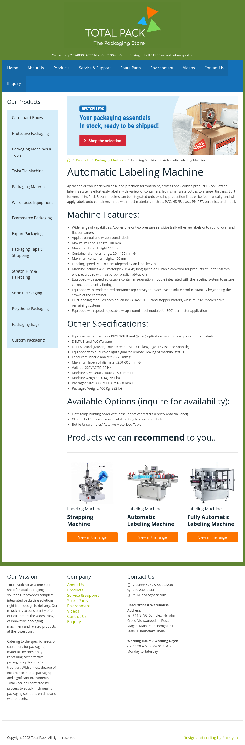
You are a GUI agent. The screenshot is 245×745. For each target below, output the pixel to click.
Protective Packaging (30, 133)
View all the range (92, 537)
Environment (161, 68)
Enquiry (14, 83)
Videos (189, 68)
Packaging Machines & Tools (32, 152)
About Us (36, 68)
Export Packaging (27, 233)
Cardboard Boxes (27, 117)
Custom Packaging (28, 340)
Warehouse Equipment (32, 202)
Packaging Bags (25, 324)
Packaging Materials (29, 186)
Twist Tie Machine (28, 170)
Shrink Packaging (27, 293)
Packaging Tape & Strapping (27, 252)
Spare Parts (130, 68)
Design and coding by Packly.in (210, 737)
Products (61, 68)
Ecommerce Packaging (32, 218)
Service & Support (95, 68)
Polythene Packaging (30, 308)
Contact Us (214, 68)
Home (12, 68)
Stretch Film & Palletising (24, 274)
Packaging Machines (110, 160)
